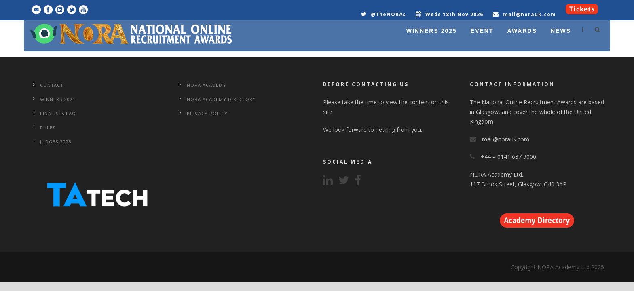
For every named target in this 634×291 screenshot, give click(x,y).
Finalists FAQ (58, 113)
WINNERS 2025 (431, 30)
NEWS (561, 30)
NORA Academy (206, 85)
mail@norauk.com (529, 14)
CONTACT (51, 85)
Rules (47, 127)
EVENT (482, 30)
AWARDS (522, 30)
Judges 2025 (55, 142)
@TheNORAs (388, 14)
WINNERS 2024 (57, 99)
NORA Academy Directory (221, 99)
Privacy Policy (207, 113)
